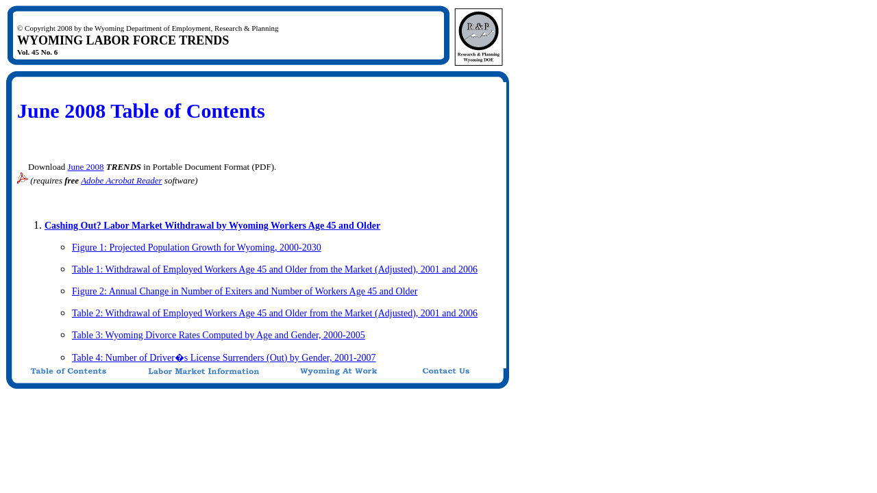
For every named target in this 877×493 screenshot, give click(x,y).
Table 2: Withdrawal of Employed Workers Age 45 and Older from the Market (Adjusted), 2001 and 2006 (275, 313)
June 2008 (85, 167)
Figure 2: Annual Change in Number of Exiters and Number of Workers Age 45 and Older (244, 291)
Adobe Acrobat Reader (121, 180)
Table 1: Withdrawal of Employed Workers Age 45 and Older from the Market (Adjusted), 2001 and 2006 (275, 269)
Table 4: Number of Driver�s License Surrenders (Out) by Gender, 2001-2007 (224, 358)
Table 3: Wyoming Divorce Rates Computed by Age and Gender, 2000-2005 (218, 335)
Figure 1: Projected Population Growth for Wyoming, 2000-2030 (196, 247)
